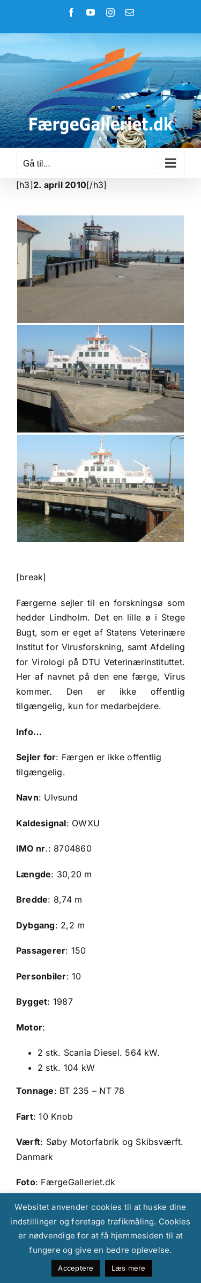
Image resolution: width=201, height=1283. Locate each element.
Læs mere (128, 1268)
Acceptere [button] (75, 1268)
